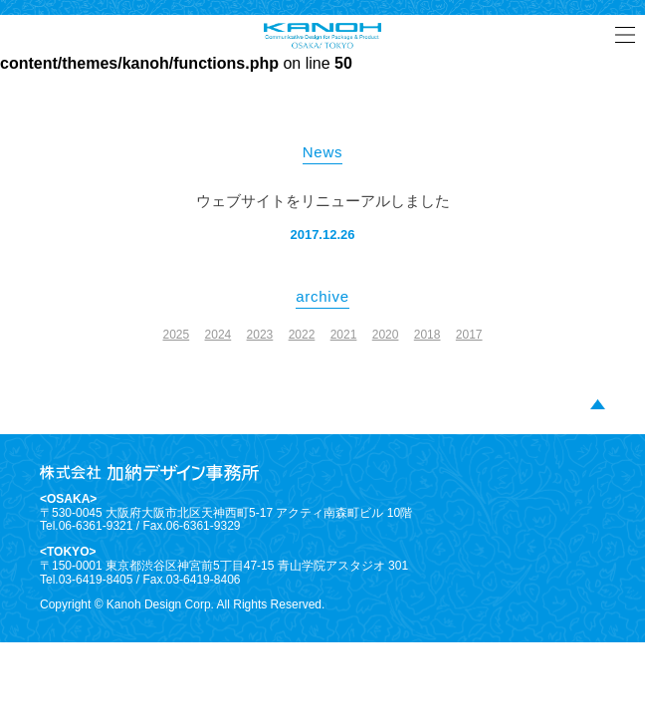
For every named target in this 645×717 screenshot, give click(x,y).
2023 (260, 335)
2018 (427, 335)
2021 (343, 335)
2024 (218, 335)
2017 (469, 335)
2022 (302, 335)
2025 (175, 335)
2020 (385, 335)
